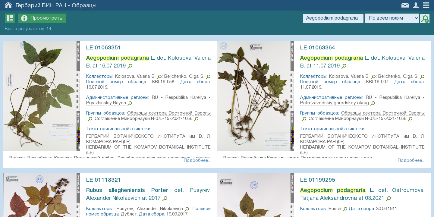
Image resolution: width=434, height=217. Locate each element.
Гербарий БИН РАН (41, 5)
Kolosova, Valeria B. (138, 76)
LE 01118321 (106, 181)
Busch (337, 210)
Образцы (84, 5)
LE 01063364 (320, 48)
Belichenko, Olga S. (188, 76)
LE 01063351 (106, 48)
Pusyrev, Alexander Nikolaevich (150, 210)
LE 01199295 (320, 181)
